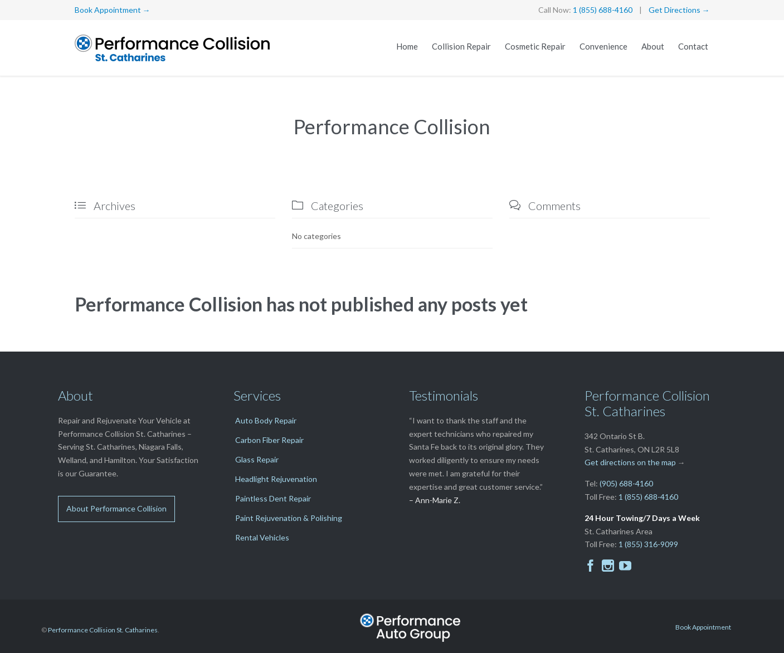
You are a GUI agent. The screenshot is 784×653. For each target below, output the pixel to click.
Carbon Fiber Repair (269, 440)
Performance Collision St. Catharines (103, 630)
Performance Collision (392, 126)
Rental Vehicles (262, 537)
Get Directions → (679, 9)
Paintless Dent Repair (273, 498)
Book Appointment (703, 627)
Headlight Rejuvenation (276, 479)
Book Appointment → (112, 9)
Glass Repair (257, 459)
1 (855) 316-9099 (648, 544)
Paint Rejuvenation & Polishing (288, 518)
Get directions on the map (630, 462)
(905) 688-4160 (626, 483)
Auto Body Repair (265, 420)
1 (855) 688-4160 (602, 9)
